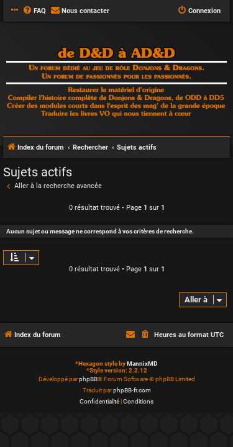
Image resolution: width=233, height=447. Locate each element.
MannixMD (142, 363)
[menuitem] (34, 11)
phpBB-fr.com (132, 390)
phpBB (88, 379)
